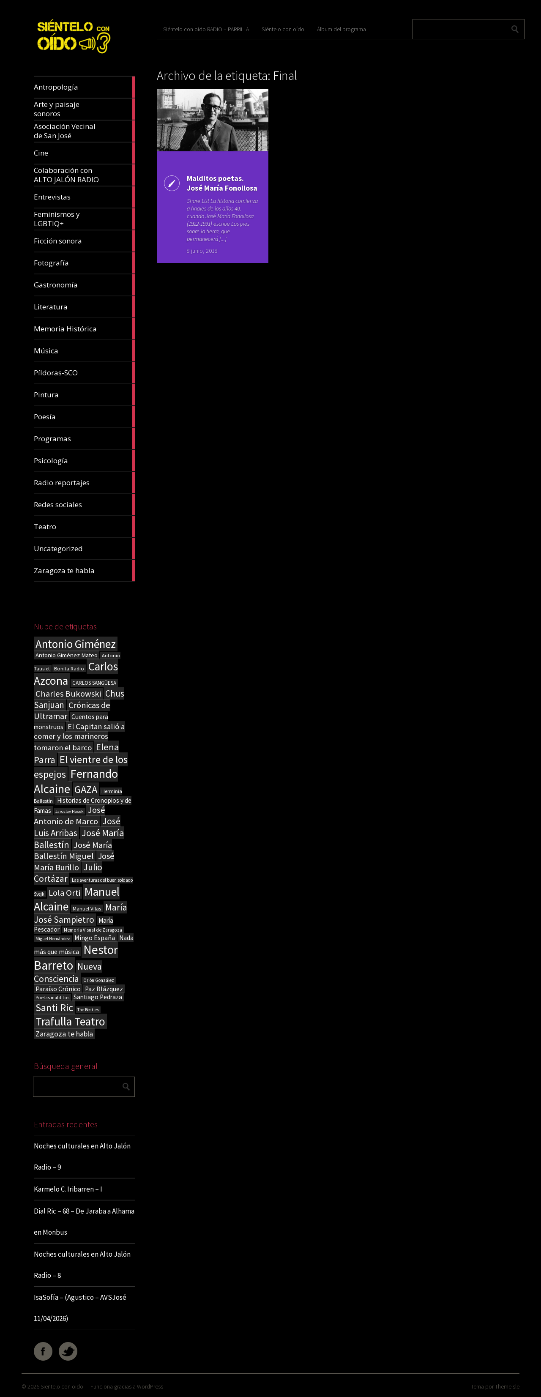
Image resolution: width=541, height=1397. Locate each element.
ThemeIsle (507, 1386)
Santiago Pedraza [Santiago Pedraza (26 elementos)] (98, 997)
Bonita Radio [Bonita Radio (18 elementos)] (69, 668)
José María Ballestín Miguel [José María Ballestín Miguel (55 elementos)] (73, 850)
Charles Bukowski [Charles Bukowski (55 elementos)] (68, 693)
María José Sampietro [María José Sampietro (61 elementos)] (80, 913)
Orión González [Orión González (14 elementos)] (98, 980)
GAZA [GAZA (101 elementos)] (85, 789)
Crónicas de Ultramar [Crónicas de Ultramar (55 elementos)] (72, 711)
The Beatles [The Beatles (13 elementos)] (88, 1009)
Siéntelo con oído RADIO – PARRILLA (206, 29)
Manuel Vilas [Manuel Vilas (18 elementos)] (87, 908)
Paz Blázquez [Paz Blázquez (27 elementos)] (104, 989)
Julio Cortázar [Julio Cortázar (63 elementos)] (68, 872)
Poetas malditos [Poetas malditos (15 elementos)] (52, 998)
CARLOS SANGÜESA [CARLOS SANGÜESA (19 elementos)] (94, 682)
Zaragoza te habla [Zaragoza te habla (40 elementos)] (64, 1034)
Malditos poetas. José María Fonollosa (222, 183)
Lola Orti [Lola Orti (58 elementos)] (64, 892)
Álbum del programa (341, 29)
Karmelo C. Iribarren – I (68, 1189)
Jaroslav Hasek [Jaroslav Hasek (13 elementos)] (69, 811)
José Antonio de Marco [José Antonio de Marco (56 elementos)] (69, 815)
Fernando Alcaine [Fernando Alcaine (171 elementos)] (76, 781)
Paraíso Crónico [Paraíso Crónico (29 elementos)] (58, 988)
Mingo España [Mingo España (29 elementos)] (94, 937)
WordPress (150, 1386)
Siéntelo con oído (283, 29)
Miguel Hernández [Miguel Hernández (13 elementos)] (53, 938)
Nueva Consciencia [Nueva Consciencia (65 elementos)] (68, 972)
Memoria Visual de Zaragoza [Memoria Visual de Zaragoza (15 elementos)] (93, 930)
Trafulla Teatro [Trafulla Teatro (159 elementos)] (70, 1021)
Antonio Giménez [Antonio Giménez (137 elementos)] (76, 644)
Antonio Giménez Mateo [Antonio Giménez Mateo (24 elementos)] (67, 655)
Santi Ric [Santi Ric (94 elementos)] (54, 1007)
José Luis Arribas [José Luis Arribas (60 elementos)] (77, 827)
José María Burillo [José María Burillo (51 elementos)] (74, 861)
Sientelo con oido (62, 1386)
